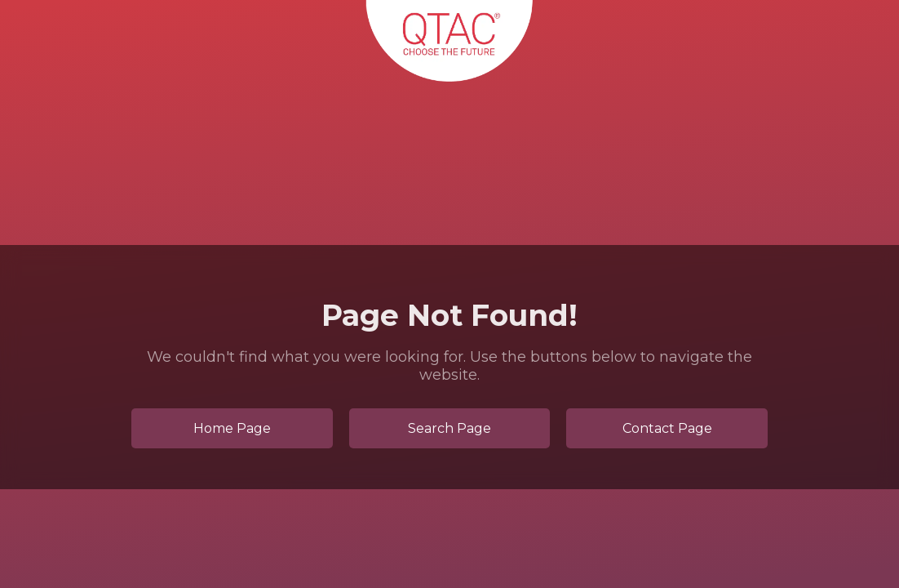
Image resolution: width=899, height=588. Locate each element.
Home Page (232, 428)
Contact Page (667, 428)
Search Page (449, 428)
